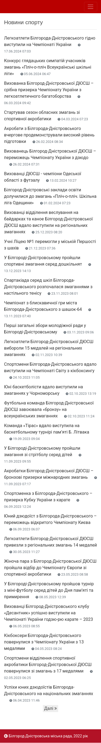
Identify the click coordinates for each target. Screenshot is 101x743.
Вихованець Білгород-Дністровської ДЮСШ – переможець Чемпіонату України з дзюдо (50, 157)
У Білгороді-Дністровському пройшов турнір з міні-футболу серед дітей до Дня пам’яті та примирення (49, 590)
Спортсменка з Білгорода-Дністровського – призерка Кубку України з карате (48, 500)
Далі (50, 708)
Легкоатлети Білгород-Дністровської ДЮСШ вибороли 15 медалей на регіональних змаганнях (48, 348)
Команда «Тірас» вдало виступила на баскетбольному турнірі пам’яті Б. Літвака (46, 432)
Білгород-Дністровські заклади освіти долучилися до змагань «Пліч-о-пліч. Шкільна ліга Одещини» (50, 196)
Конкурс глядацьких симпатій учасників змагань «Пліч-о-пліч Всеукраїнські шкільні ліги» (47, 67)
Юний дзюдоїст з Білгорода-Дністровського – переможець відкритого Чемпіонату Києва (50, 522)
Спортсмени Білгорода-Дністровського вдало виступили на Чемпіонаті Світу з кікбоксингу (50, 370)
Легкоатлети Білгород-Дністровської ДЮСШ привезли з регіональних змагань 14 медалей (50, 545)
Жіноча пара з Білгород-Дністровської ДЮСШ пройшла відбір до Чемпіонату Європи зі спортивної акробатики (50, 568)
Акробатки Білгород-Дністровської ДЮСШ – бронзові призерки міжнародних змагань (50, 477)
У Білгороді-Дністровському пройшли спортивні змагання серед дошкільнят (47, 264)
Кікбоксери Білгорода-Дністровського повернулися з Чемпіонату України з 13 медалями (44, 642)
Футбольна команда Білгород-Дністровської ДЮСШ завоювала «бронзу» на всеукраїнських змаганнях (49, 409)
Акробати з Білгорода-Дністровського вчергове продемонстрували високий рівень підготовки (49, 135)
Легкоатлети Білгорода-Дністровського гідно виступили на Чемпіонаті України (49, 44)
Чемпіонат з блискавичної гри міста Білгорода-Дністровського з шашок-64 (47, 309)
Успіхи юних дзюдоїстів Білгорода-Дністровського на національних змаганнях (48, 693)
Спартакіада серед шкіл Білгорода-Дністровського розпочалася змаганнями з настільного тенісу (48, 287)
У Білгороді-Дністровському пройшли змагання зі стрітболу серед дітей (42, 454)
